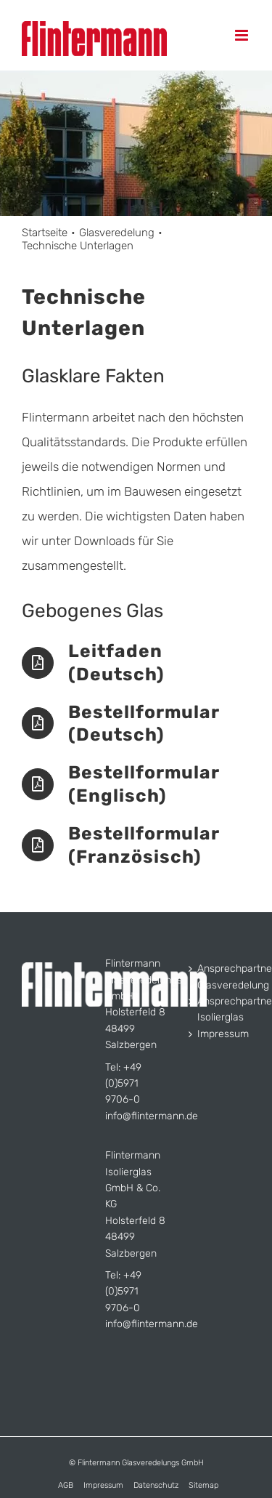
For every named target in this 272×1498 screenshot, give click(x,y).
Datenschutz (155, 1485)
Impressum (220, 1034)
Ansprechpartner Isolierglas (220, 1009)
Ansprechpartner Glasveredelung (220, 976)
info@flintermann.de (151, 1116)
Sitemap (203, 1485)
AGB (65, 1485)
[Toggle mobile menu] (242, 35)
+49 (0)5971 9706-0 (123, 1083)
